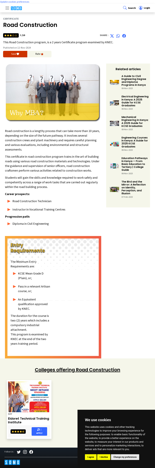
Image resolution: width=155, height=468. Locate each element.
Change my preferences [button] (125, 457)
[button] (129, 8)
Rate (39, 54)
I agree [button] (90, 457)
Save (15, 54)
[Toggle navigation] (7, 8)
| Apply (39, 431)
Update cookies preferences (14, 2)
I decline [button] (104, 457)
